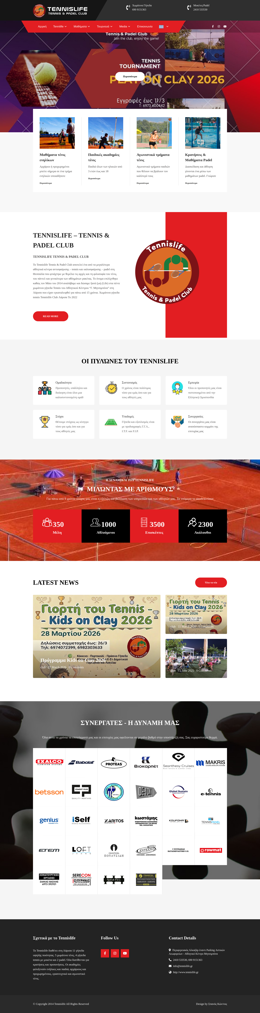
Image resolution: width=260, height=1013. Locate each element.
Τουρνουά (103, 26)
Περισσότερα (130, 76)
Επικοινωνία (144, 26)
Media (123, 26)
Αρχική (42, 26)
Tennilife (58, 26)
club (43, 667)
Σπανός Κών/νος (217, 1004)
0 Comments (76, 667)
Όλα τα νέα (211, 582)
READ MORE (50, 316)
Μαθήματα (80, 26)
